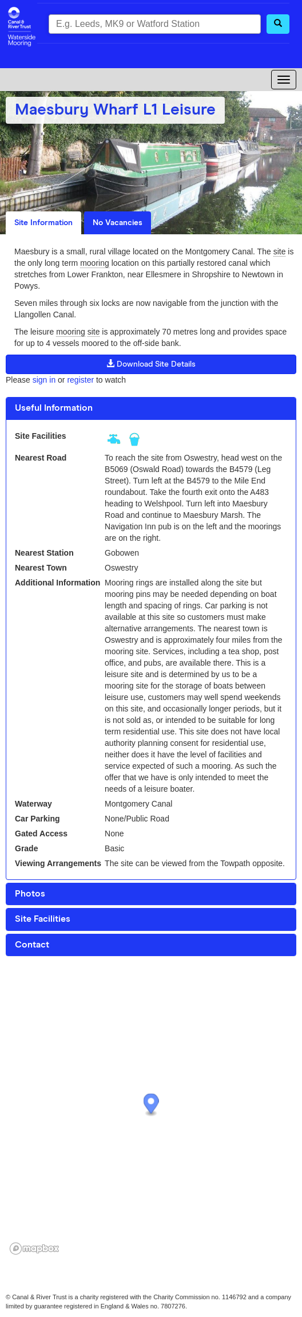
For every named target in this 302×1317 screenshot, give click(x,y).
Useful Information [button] (54, 407)
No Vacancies (117, 223)
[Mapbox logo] (34, 1248)
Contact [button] (32, 944)
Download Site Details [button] (151, 363)
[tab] (151, 408)
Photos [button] (30, 893)
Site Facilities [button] (42, 918)
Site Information (43, 223)
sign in (44, 379)
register (80, 379)
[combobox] (154, 24)
